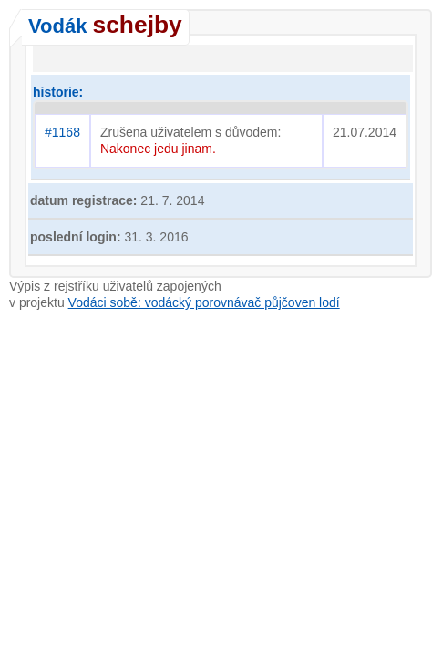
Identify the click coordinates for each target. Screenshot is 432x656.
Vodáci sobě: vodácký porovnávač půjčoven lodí (204, 302)
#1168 (62, 132)
